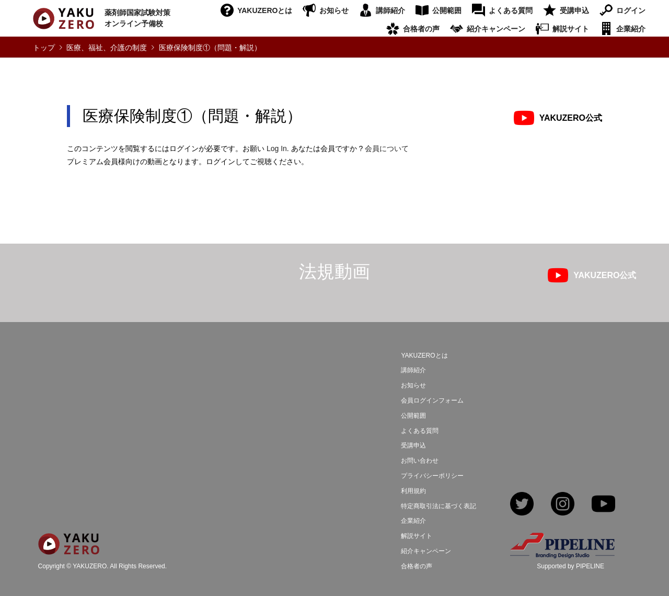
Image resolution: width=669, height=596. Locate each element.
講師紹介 (390, 10)
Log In (277, 148)
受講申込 (574, 10)
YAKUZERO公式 (570, 117)
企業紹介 (630, 29)
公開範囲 (447, 10)
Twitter (522, 505)
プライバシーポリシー (432, 475)
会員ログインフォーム (432, 400)
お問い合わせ (420, 460)
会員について (387, 148)
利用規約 (413, 491)
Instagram (562, 505)
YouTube (603, 505)
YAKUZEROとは (264, 10)
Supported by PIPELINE (570, 566)
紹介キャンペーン (496, 29)
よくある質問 (511, 10)
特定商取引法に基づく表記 (438, 506)
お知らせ (334, 10)
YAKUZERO (90, 566)
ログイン (630, 10)
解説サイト (570, 29)
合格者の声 (421, 29)
